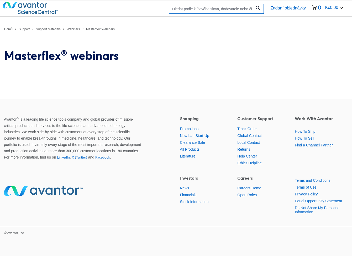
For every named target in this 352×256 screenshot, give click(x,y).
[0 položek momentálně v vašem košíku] (327, 8)
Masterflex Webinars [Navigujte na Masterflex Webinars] (100, 29)
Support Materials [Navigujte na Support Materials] (48, 29)
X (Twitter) (79, 157)
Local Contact (248, 142)
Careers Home (249, 188)
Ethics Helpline (249, 163)
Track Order (247, 129)
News (184, 188)
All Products (190, 149)
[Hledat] (212, 8)
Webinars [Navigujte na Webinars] (73, 29)
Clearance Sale (192, 142)
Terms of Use (305, 187)
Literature (188, 156)
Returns (243, 149)
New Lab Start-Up (194, 136)
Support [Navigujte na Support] (24, 29)
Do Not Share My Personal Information (317, 210)
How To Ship (305, 131)
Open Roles (247, 195)
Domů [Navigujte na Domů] (8, 29)
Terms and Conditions (312, 180)
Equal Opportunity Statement (318, 201)
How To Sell (304, 138)
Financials (188, 195)
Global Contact (249, 136)
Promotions (189, 129)
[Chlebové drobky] (59, 29)
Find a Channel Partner (314, 145)
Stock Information (194, 202)
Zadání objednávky (288, 8)
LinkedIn (63, 157)
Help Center (247, 156)
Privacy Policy (306, 194)
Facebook (102, 157)
